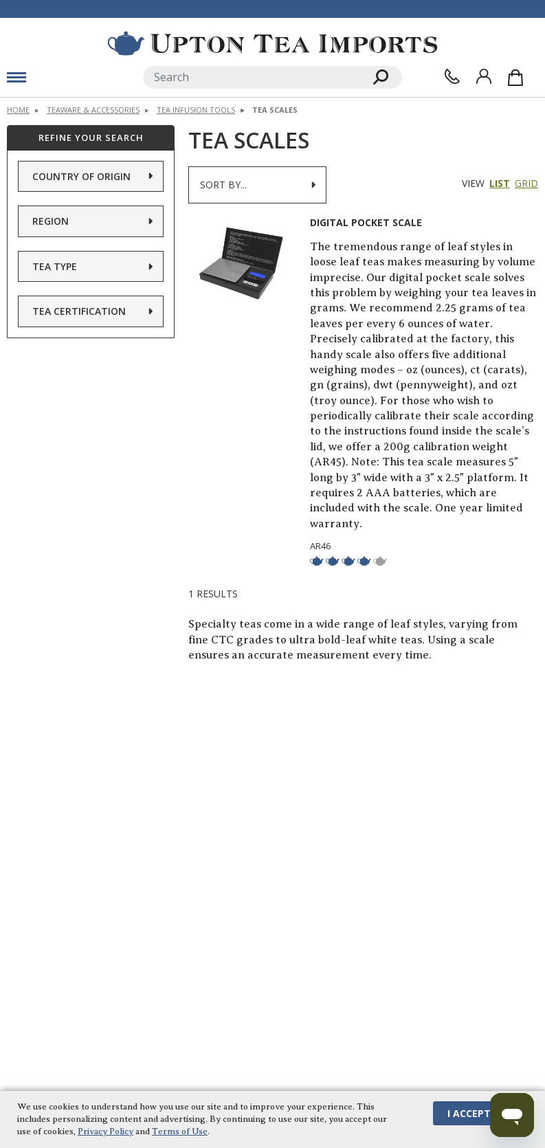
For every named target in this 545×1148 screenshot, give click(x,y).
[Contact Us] (452, 76)
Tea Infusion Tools (196, 109)
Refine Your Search (91, 137)
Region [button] (50, 221)
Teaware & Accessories (93, 109)
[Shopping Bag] (515, 77)
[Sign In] (483, 76)
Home (18, 109)
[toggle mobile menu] (68, 77)
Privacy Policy (105, 1131)
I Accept (469, 1112)
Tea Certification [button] (79, 311)
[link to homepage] (272, 43)
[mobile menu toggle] (16, 77)
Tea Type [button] (54, 265)
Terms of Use (180, 1131)
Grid (526, 183)
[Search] (251, 77)
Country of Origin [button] (81, 175)
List (499, 183)
